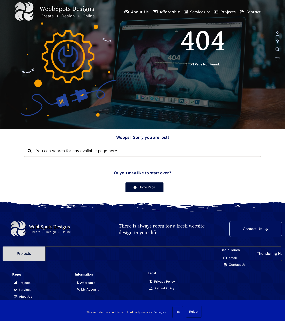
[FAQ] (277, 41)
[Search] (277, 49)
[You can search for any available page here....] (142, 151)
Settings (160, 312)
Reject (193, 311)
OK (178, 312)
